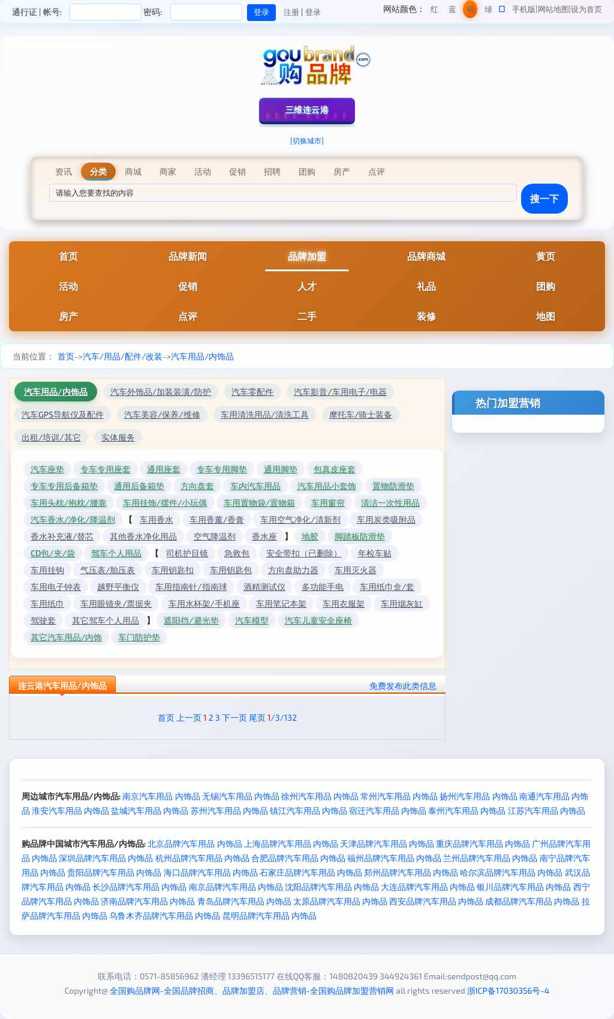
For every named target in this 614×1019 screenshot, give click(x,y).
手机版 (523, 9)
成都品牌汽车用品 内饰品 (532, 901)
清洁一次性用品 (390, 502)
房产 (68, 316)
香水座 (264, 536)
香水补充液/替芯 (62, 536)
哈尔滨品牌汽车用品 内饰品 (511, 872)
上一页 (188, 717)
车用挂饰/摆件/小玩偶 (165, 502)
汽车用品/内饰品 (202, 356)
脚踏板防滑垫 (360, 536)
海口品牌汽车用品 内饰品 (211, 872)
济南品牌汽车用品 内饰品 (148, 901)
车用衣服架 (344, 603)
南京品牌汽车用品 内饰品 (236, 887)
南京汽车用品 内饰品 (161, 796)
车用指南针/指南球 (191, 587)
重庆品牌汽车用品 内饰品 (483, 843)
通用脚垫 (280, 469)
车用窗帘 (328, 502)
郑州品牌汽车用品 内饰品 (411, 872)
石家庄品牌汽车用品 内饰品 (311, 872)
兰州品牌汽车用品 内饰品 (490, 858)
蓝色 (452, 11)
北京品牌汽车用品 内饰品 (195, 843)
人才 (307, 286)
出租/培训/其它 (51, 437)
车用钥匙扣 (173, 570)
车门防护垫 (139, 637)
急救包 (236, 553)
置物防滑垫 (393, 486)
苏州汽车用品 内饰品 (229, 810)
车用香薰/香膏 (216, 519)
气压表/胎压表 (107, 570)
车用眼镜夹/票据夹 (116, 603)
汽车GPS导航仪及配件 (63, 414)
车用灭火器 (356, 570)
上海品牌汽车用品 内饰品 (291, 843)
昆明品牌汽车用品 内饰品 (269, 915)
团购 (545, 286)
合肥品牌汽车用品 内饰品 (298, 858)
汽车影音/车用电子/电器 (340, 391)
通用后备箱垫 (139, 486)
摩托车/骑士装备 (360, 414)
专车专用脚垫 (222, 469)
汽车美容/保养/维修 (162, 414)
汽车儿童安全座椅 (318, 620)
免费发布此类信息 (403, 686)
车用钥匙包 (231, 570)
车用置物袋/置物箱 (259, 502)
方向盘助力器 (293, 570)
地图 (545, 316)
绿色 (488, 11)
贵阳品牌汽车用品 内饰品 (114, 872)
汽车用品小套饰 (326, 486)
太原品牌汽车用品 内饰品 (340, 901)
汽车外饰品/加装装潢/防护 (161, 391)
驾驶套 (43, 620)
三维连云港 (307, 109)
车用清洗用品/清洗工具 (265, 414)
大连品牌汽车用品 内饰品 (428, 887)
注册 (291, 12)
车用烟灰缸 (402, 603)
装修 (426, 316)
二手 (307, 316)
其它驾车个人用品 (105, 620)
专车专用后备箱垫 (64, 486)
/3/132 (282, 717)
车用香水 (156, 519)
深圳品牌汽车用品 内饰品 (106, 858)
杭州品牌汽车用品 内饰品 (202, 858)
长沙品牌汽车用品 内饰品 (139, 887)
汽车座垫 (47, 469)
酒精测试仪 (264, 587)
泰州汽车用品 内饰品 (466, 810)
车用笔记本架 (281, 603)
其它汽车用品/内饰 (66, 637)
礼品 (426, 286)
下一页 (234, 717)
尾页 (257, 717)
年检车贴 (375, 553)
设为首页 (586, 9)
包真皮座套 (335, 469)
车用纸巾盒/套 (387, 587)
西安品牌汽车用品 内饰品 (436, 901)
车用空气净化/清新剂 (300, 519)
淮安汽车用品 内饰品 (70, 810)
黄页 (545, 256)
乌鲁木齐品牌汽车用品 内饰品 (164, 915)
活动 (68, 286)
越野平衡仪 (118, 587)
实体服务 (118, 437)
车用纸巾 (47, 603)
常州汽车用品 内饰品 (399, 796)
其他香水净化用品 (143, 536)
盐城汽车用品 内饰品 (149, 810)
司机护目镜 (187, 553)
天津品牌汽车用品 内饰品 (387, 843)
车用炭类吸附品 (386, 519)
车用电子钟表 (56, 587)
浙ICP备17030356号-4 (508, 990)
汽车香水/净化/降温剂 (73, 519)
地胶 (310, 536)
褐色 (470, 11)
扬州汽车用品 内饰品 (478, 796)
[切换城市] (307, 140)
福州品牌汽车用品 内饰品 (394, 858)
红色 (434, 11)
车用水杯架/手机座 (204, 603)
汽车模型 (252, 620)
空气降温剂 (215, 536)
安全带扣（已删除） (304, 553)
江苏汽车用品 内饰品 (546, 810)
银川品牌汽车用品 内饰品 (524, 887)
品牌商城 (426, 256)
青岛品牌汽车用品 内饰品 (244, 901)
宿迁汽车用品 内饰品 (387, 810)
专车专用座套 (105, 469)
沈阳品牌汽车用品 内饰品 (332, 887)
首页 (68, 256)
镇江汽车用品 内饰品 (308, 810)
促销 (187, 286)
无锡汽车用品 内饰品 (240, 796)
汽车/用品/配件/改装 (123, 356)
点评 (187, 316)
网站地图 (553, 9)
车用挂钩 (47, 570)
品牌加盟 (307, 256)
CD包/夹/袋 (53, 553)
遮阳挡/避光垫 (191, 620)
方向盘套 (197, 486)
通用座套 (163, 469)
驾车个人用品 (116, 553)
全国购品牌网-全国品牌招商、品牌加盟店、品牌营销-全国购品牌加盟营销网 (252, 990)
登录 (313, 12)
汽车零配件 (252, 391)
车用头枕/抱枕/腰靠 (69, 502)
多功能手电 (323, 587)
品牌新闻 (187, 256)
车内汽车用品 (255, 486)
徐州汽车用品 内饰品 (320, 796)
